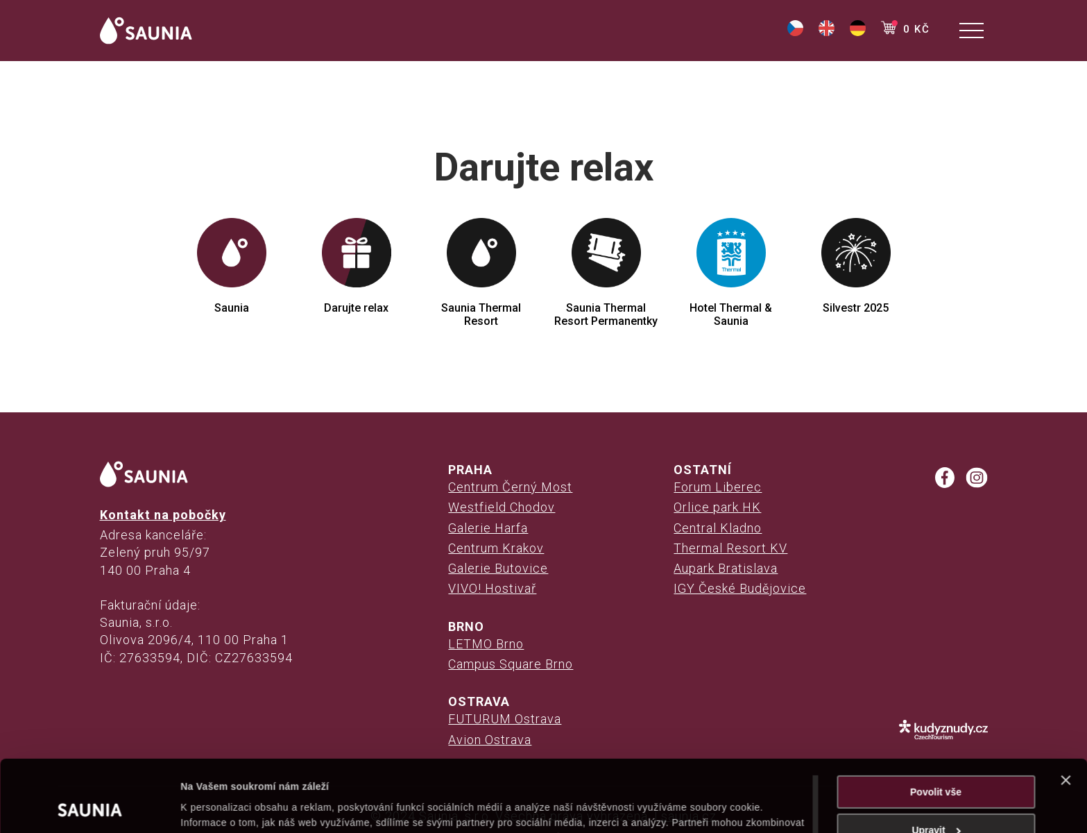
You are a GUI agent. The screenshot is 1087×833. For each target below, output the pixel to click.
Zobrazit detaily (216, 806)
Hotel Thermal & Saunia (731, 273)
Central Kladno (718, 528)
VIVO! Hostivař (492, 588)
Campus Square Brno (510, 664)
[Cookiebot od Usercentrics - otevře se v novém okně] (90, 806)
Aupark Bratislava (726, 568)
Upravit (936, 762)
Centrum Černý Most (510, 487)
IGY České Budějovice (740, 588)
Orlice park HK (717, 507)
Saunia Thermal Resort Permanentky (606, 273)
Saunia (231, 266)
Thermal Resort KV (730, 548)
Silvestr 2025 (856, 266)
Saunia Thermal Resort (481, 273)
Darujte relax (356, 266)
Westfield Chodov (501, 507)
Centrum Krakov (496, 548)
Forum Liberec (718, 487)
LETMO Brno (486, 644)
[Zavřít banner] (1065, 713)
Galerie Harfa (488, 528)
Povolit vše (935, 724)
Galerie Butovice (498, 568)
